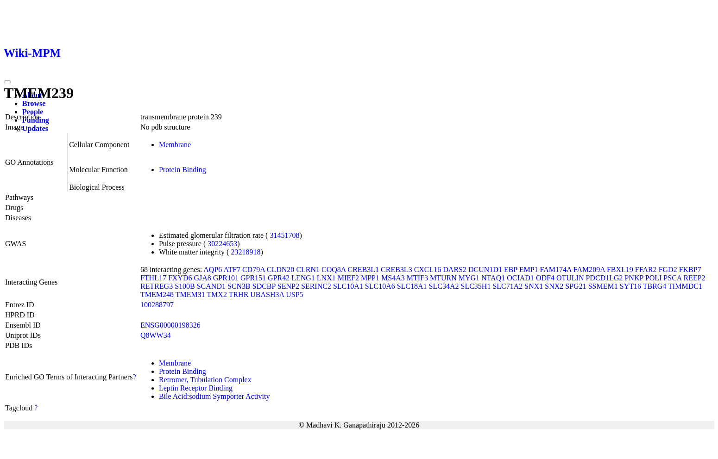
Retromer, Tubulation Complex (205, 380)
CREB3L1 (363, 269)
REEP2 (694, 278)
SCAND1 (211, 286)
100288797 (157, 305)
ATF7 (231, 269)
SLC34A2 (444, 286)
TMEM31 (190, 294)
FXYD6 (180, 278)
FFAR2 (646, 269)
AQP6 (212, 269)
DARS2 (454, 269)
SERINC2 (316, 286)
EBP (510, 269)
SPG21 (575, 286)
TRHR (239, 294)
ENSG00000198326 (170, 325)
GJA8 (202, 278)
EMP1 (528, 269)
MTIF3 (417, 278)
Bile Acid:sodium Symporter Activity (214, 396)
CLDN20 (281, 269)
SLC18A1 (412, 286)
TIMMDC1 (685, 286)
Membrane (175, 145)
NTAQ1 (493, 278)
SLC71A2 (507, 286)
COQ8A (333, 269)
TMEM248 (157, 294)
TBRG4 (655, 286)
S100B (185, 286)
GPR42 (279, 278)
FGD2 (668, 269)
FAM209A (589, 269)
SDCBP (264, 286)
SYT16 (630, 286)
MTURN (443, 278)
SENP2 (288, 286)
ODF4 (545, 278)
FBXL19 (620, 269)
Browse (33, 103)
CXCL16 (427, 269)
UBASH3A (267, 294)
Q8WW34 (155, 335)
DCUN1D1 (485, 269)
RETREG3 (156, 286)
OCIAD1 (520, 278)
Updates (35, 128)
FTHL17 (153, 278)
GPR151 (253, 278)
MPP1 (370, 278)
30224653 (222, 244)
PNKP (633, 278)
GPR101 (226, 278)
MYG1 (469, 278)
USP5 (294, 294)
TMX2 (217, 294)
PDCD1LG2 (604, 278)
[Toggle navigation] (7, 82)
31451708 (284, 235)
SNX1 (533, 286)
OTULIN (570, 278)
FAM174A (556, 269)
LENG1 (303, 278)
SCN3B (239, 286)
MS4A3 (393, 278)
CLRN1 (308, 269)
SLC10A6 (380, 286)
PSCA (672, 278)
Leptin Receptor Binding (196, 388)
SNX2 (554, 286)
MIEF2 (348, 278)
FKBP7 (690, 269)
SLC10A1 (348, 286)
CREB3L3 (396, 269)
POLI (653, 278)
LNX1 (326, 278)
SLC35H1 (476, 286)
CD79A (253, 269)
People (32, 112)
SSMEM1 (603, 286)
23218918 (245, 252)
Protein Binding (182, 170)
